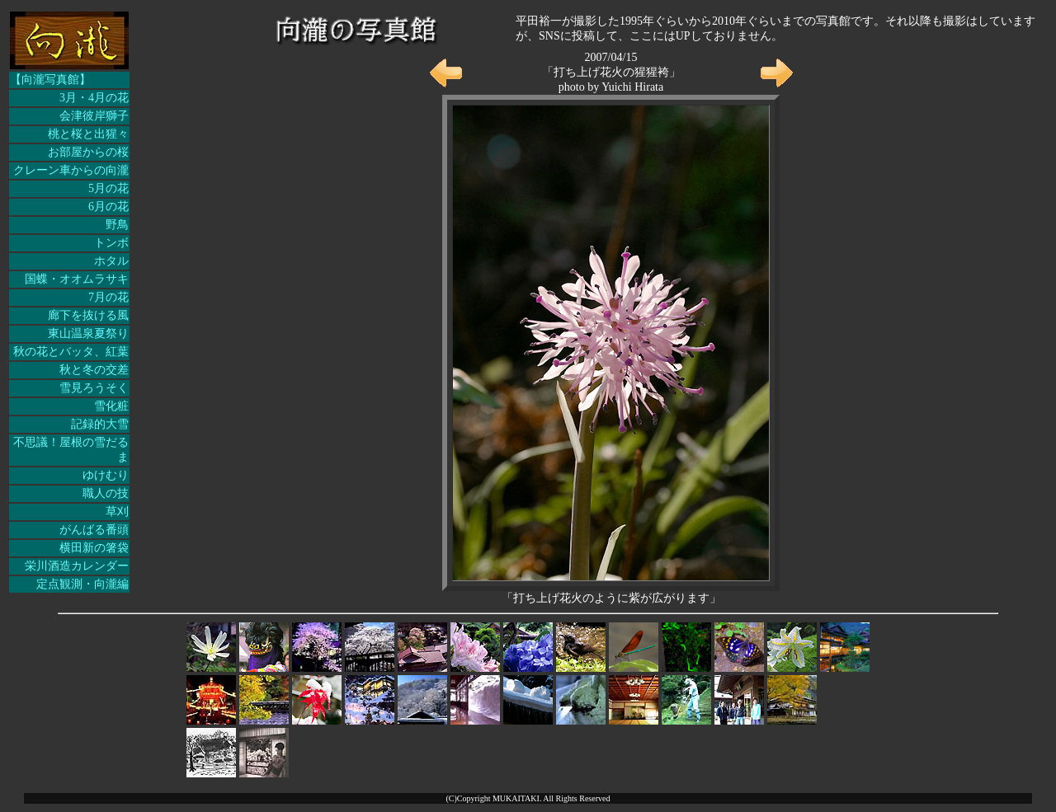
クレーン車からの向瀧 (71, 170)
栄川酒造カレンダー (77, 566)
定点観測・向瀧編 (82, 584)
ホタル (111, 261)
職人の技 (105, 493)
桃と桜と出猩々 (88, 134)
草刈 (117, 511)
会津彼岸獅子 (94, 116)
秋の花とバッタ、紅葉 (71, 351)
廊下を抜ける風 (88, 315)
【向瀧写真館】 (50, 79)
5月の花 (108, 188)
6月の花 (108, 206)
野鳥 (117, 224)
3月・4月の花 (94, 98)
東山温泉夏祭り (88, 333)
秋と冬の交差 (94, 370)
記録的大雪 (100, 424)
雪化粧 (111, 406)
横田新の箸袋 (94, 548)
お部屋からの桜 (88, 152)
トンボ (111, 243)
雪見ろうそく (94, 388)
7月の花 (108, 297)
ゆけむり (105, 475)
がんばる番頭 (94, 529)
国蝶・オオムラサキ (77, 279)
